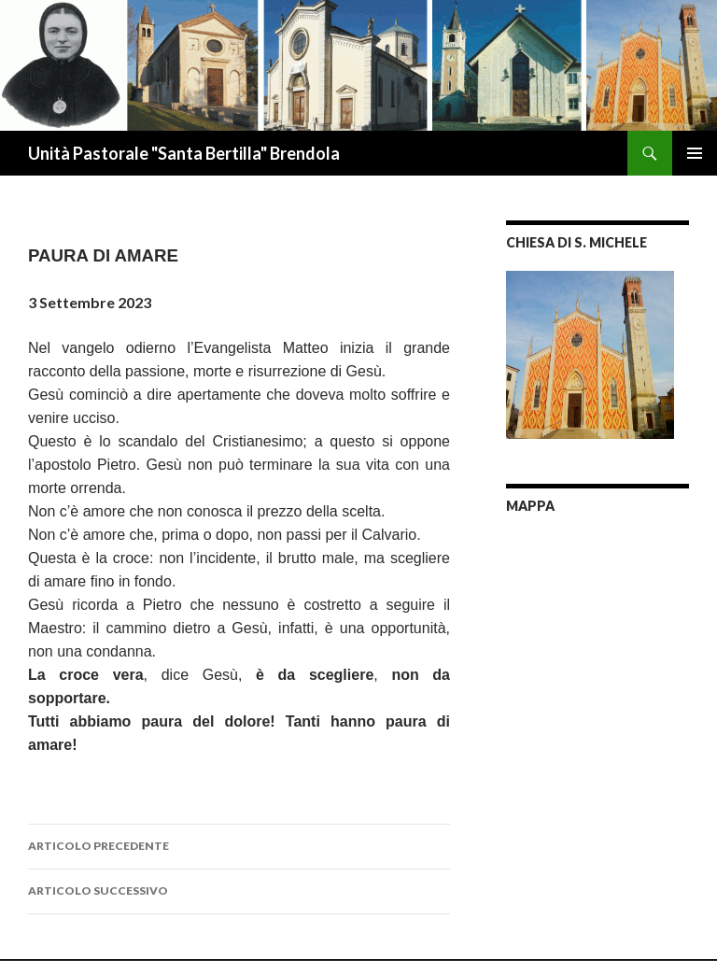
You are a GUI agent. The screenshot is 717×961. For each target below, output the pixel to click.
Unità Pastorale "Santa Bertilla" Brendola (184, 153)
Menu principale (694, 153)
